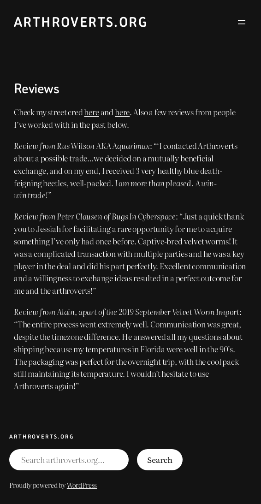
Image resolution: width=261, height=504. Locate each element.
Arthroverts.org (81, 22)
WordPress (82, 485)
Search (159, 459)
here (91, 112)
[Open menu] (241, 22)
